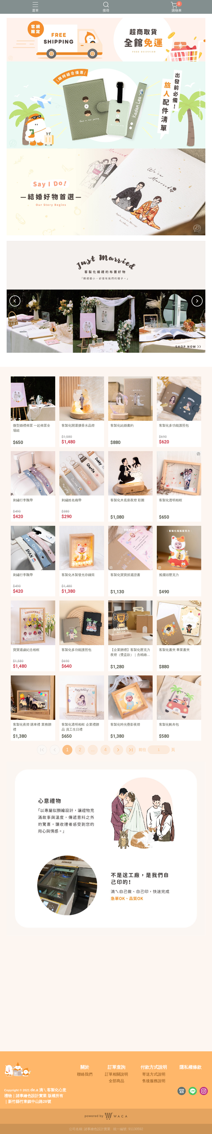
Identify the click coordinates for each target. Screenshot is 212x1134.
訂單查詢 (116, 1067)
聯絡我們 (84, 1074)
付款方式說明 (154, 1067)
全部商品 (116, 1081)
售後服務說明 (153, 1081)
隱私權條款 (190, 1067)
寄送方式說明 (153, 1074)
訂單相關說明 (116, 1074)
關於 (84, 1067)
